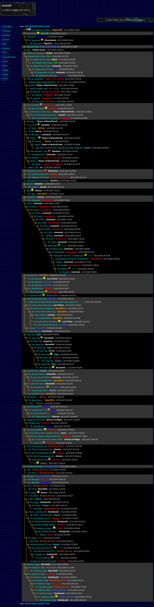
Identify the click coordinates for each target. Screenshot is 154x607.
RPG (5, 53)
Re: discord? (35, 92)
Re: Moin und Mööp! (36, 108)
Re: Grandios (62, 265)
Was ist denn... (32, 397)
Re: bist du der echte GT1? (42, 548)
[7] (37, 26)
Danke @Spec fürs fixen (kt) (37, 181)
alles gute (30, 476)
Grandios (59, 262)
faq (121, 20)
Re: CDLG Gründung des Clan (40, 449)
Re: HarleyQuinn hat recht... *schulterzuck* (72, 259)
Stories (5, 61)
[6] (36, 26)
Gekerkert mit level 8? (35, 171)
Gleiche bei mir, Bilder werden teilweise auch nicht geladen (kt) (52, 302)
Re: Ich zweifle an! (43, 558)
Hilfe (4, 44)
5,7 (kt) (31, 131)
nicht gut (31, 328)
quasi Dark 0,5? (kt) (40, 460)
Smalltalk (6, 35)
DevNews (6, 31)
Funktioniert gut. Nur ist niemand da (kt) (43, 433)
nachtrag (49, 236)
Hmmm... (34, 138)
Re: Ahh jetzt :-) (34, 135)
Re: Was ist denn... (35, 400)
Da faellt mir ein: (38, 154)
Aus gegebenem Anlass (41, 30)
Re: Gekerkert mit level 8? (38, 174)
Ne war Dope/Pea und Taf (40, 518)
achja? (31, 499)
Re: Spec (32, 194)
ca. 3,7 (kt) (32, 125)
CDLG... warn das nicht (37, 512)
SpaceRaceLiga (9, 57)
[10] (44, 26)
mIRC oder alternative (35, 79)
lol (35, 463)
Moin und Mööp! (32, 105)
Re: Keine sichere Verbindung (40, 305)
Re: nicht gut (35, 331)
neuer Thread (112, 20)
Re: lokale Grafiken (43, 318)
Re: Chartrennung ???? (37, 410)
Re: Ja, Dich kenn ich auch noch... (43, 115)
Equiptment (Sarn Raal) (35, 420)
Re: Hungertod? (34, 200)
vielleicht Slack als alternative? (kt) (41, 82)
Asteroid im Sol (32, 47)
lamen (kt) (38, 443)
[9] (41, 26)
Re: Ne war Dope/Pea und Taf (44, 521)
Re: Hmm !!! (33, 473)
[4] (32, 26)
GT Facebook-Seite (34, 295)
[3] (30, 26)
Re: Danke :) (37, 164)
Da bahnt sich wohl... (44, 528)
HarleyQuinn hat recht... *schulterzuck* (68, 256)
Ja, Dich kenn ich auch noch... (40, 112)
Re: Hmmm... (37, 141)
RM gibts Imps (34, 423)
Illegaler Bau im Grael (37, 56)
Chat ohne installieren (34, 430)
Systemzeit (30, 37)
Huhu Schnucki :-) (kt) (38, 151)
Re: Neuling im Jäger (36, 568)
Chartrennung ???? (34, 407)
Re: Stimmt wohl (56, 249)
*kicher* (37, 145)
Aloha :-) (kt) (33, 167)
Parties (5, 74)
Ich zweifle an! (39, 554)
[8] (39, 26)
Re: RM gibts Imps (37, 426)
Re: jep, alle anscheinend (40, 377)
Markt (5, 66)
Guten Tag (30, 334)
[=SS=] (29, 203)
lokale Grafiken (40, 315)
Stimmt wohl (52, 246)
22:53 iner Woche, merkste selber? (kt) (45, 436)
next (48, 26)
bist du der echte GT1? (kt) (40, 544)
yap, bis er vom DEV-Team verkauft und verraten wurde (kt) (59, 148)
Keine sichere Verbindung (36, 299)
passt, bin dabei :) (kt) (38, 88)
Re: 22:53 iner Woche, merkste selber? (47, 439)
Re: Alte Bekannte (35, 279)
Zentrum (6, 40)
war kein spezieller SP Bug (44, 525)
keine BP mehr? (32, 371)
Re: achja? (34, 502)
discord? (31, 85)
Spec (28, 191)
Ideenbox (6, 48)
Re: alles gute (33, 479)
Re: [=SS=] (32, 207)
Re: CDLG (32, 489)
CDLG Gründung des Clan (36, 446)
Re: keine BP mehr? (36, 384)
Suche (5, 79)
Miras (28, 50)
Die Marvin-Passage (34, 466)
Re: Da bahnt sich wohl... (48, 531)
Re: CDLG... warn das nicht (41, 515)
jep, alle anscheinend (36, 374)
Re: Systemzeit (34, 40)
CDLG (28, 486)
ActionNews (7, 27)
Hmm (28, 470)
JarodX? (29, 184)
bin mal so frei (37, 101)
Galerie (6, 70)
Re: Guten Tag (34, 338)
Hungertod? (31, 197)
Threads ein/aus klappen (134, 20)
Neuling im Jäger (33, 564)
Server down (31, 33)
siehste (43, 535)
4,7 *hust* (32, 128)
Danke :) (33, 161)
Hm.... (32, 403)
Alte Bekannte (32, 275)
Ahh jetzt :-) (30, 121)
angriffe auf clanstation (35, 53)
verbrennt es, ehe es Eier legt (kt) (43, 561)
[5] (34, 26)
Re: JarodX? (33, 187)
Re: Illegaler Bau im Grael (40, 60)
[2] (28, 26)
